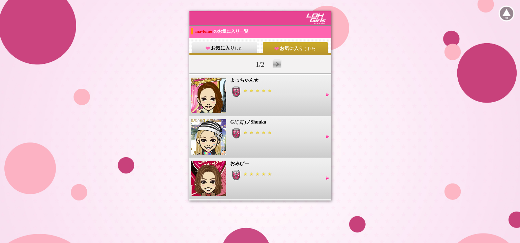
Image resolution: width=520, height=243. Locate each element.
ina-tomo (204, 31)
